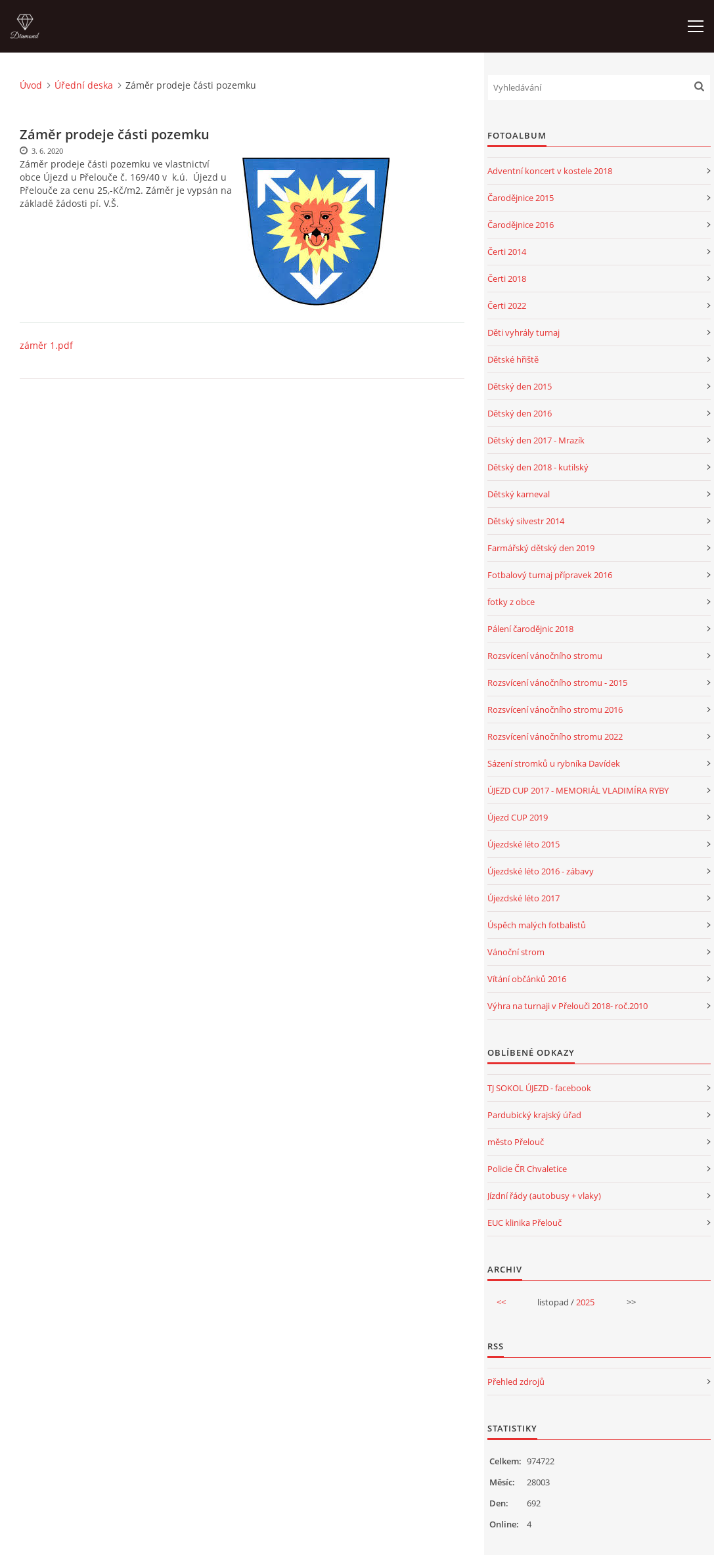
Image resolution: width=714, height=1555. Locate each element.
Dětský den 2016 (519, 413)
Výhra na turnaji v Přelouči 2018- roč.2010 (567, 1006)
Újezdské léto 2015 (523, 844)
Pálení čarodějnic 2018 (530, 629)
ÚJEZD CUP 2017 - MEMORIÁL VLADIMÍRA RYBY (578, 790)
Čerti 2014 (506, 252)
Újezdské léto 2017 (523, 898)
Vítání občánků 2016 (526, 979)
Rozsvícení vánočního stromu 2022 (555, 736)
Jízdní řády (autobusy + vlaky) (544, 1196)
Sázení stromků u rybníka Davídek (553, 763)
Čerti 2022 (506, 305)
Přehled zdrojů (516, 1381)
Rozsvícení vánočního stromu (544, 656)
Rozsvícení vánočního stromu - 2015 (557, 682)
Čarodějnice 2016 (520, 225)
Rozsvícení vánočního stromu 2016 (555, 709)
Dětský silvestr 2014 (525, 521)
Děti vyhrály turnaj (523, 332)
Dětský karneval (518, 494)
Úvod (31, 85)
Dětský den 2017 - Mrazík (536, 440)
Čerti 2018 (506, 278)
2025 (585, 1302)
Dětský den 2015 (519, 386)
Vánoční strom (516, 952)
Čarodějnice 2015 (520, 198)
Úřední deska (84, 85)
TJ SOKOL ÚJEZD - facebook (539, 1088)
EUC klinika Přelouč (524, 1222)
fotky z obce (511, 602)
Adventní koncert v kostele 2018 (549, 171)
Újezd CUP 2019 (517, 817)
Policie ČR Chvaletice (527, 1169)
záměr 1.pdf (46, 345)
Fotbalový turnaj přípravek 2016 (549, 575)
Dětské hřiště (513, 359)
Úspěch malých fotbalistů (536, 925)
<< (501, 1302)
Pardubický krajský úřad (534, 1115)
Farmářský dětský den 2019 (540, 548)
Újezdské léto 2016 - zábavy (540, 871)
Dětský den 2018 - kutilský (538, 467)
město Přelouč (515, 1142)
